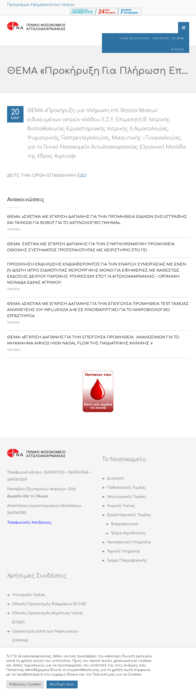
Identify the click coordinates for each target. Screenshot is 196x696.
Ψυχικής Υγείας (121, 506)
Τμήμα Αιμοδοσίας (128, 533)
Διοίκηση (115, 478)
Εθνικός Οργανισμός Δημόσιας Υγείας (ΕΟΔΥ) (47, 617)
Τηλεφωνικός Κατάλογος (29, 522)
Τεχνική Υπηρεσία (123, 551)
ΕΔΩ (81, 175)
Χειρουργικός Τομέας (126, 497)
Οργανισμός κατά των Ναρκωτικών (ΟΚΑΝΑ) (45, 635)
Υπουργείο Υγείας (28, 595)
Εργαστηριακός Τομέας (129, 515)
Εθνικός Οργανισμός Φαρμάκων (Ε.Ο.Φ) (49, 604)
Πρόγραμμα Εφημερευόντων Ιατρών (41, 5)
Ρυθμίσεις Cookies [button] (25, 684)
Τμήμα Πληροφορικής (127, 560)
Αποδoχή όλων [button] (62, 684)
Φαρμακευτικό (124, 524)
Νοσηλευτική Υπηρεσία (129, 542)
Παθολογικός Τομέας (126, 487)
